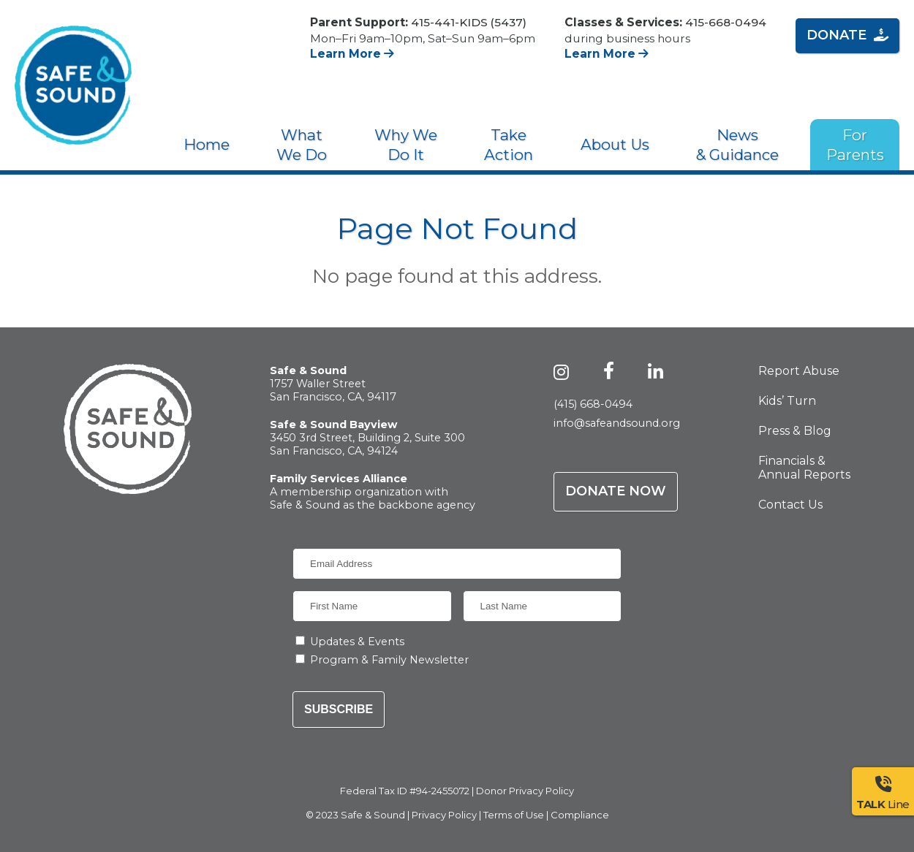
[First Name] (372, 606)
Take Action (508, 145)
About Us (615, 144)
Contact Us (790, 504)
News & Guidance (737, 145)
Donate (847, 35)
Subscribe (338, 709)
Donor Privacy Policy (525, 790)
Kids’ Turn (787, 401)
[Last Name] (542, 606)
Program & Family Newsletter (389, 659)
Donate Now (615, 491)
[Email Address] (457, 563)
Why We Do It (405, 145)
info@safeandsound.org (617, 423)
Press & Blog (794, 431)
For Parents (855, 145)
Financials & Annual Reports (804, 468)
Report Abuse (798, 371)
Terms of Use (513, 815)
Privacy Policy (444, 815)
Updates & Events (357, 641)
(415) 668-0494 (593, 404)
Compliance (580, 815)
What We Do (301, 145)
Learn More (352, 54)
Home (207, 144)
